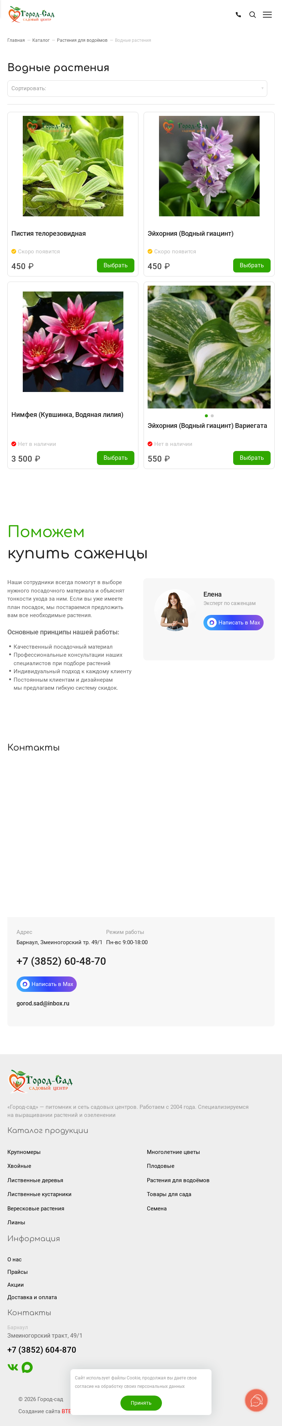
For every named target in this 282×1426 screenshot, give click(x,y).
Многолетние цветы (173, 1151)
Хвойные (19, 1165)
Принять (141, 1403)
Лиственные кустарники (39, 1194)
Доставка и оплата (32, 1297)
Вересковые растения (35, 1208)
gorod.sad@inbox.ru (43, 1003)
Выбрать (116, 265)
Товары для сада (169, 1194)
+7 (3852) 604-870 (41, 1349)
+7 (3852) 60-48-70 (61, 961)
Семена (157, 1208)
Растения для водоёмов (178, 1180)
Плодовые (160, 1165)
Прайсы (17, 1271)
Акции (15, 1284)
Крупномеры (24, 1151)
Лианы (16, 1222)
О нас (14, 1259)
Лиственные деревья (35, 1180)
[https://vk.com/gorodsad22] (12, 1370)
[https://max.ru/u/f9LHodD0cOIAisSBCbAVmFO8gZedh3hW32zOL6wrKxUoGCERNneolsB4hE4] (27, 1370)
